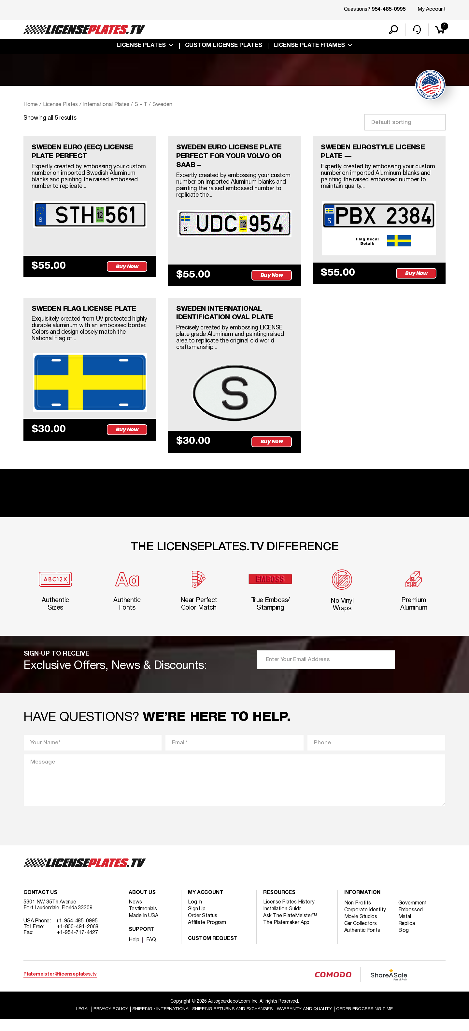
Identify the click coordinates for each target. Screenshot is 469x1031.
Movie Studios (360, 928)
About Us (142, 904)
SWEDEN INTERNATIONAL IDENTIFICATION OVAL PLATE (226, 316)
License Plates (141, 46)
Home (30, 105)
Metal (405, 928)
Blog (404, 942)
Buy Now (127, 268)
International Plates (108, 105)
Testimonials (143, 920)
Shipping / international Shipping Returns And (203, 1021)
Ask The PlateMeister (290, 927)
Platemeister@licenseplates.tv (60, 986)
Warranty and (305, 1021)
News (135, 914)
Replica (407, 935)
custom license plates (223, 46)
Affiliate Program (207, 934)
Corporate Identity (365, 921)
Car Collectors (360, 935)
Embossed (411, 921)
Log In (195, 914)
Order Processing (365, 1021)
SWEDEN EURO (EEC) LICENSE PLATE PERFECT (85, 153)
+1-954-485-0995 (77, 933)
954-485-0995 (388, 9)
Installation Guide (282, 920)
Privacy (109, 1021)
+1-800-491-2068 (78, 938)
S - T (143, 105)
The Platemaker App (286, 934)
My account (205, 904)
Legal (82, 1021)
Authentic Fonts (362, 942)
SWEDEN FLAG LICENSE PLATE (86, 311)
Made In (144, 927)
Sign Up (197, 920)
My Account (432, 9)
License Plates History (289, 914)
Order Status (203, 927)
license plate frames (309, 46)
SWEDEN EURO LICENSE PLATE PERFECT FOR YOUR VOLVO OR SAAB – (231, 157)
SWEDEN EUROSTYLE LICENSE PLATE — (375, 153)
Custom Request (212, 950)
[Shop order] (405, 123)
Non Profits (357, 915)
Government (413, 915)
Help (134, 951)
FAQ (151, 951)
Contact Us (40, 904)
